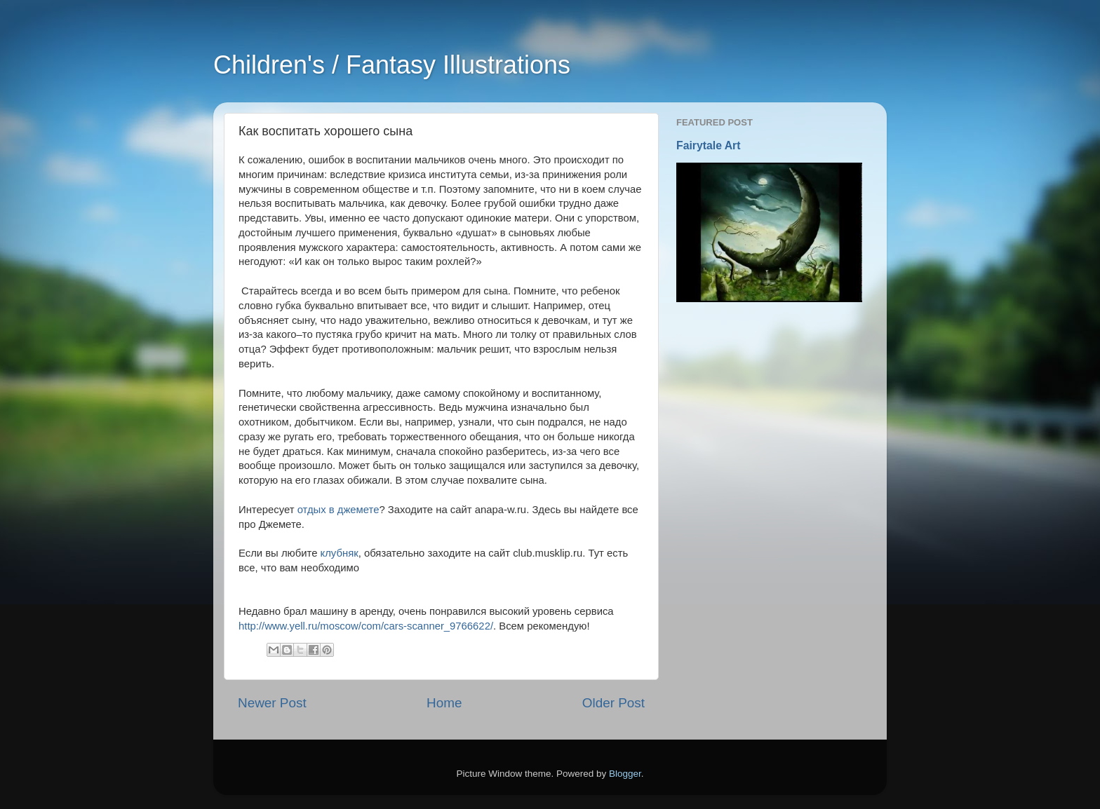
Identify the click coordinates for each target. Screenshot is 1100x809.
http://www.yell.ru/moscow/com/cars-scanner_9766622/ (366, 626)
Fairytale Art (708, 145)
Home (444, 702)
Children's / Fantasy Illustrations (391, 64)
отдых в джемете (338, 509)
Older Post (613, 702)
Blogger (625, 773)
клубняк (339, 553)
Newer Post (272, 702)
